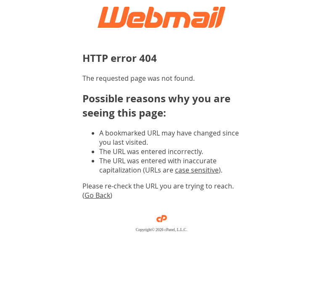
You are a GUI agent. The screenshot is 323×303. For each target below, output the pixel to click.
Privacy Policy (161, 234)
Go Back (97, 195)
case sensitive (197, 170)
